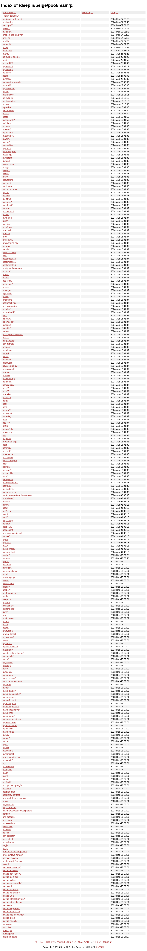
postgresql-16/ (9, 265)
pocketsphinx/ (9, 303)
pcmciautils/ (8, 385)
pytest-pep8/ (9, 716)
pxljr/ (5, 255)
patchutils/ (7, 363)
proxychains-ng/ (10, 243)
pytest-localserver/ (11, 710)
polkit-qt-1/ (8, 457)
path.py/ (6, 587)
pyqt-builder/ (9, 88)
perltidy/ (6, 814)
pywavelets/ (8, 164)
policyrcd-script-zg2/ (12, 785)
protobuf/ (7, 129)
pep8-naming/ (9, 593)
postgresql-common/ (12, 268)
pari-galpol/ (8, 839)
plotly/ (5, 612)
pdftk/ (5, 401)
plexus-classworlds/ (12, 883)
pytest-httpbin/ (9, 703)
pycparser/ (8, 650)
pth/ (4, 435)
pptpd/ (6, 278)
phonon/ (6, 347)
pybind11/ (7, 643)
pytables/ (7, 73)
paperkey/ (7, 416)
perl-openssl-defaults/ (13, 334)
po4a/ (5, 801)
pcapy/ (6, 167)
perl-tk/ (6, 337)
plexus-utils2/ (9, 918)
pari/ (5, 420)
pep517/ (6, 590)
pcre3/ (6, 391)
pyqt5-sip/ (7, 155)
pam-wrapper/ (9, 151)
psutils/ (6, 249)
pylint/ (5, 776)
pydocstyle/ (8, 656)
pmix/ (5, 177)
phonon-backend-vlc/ (13, 35)
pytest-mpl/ (8, 66)
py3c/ (5, 773)
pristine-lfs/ (8, 22)
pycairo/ (6, 224)
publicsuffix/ (8, 766)
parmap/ (7, 470)
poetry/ (6, 621)
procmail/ (7, 230)
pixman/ (6, 467)
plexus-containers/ (11, 893)
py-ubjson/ (8, 133)
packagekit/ (8, 95)
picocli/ (6, 864)
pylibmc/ (7, 542)
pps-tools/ (7, 281)
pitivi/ (5, 517)
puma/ (6, 214)
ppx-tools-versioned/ (12, 533)
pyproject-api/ (9, 678)
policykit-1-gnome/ (11, 57)
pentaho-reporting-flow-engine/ (17, 495)
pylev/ (5, 669)
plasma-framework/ (12, 82)
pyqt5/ (6, 91)
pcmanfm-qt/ (9, 378)
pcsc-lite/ (7, 394)
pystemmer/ (8, 136)
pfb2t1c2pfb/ (9, 341)
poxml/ (6, 274)
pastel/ (6, 580)
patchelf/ (7, 360)
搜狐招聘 (50, 942)
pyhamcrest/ (8, 754)
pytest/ (6, 735)
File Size (86, 12)
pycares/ (7, 183)
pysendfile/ (8, 145)
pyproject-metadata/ (12, 681)
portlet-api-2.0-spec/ (12, 861)
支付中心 (39, 942)
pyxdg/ (6, 561)
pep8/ (5, 596)
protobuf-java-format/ (13, 855)
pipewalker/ (8, 322)
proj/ (5, 237)
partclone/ (7, 350)
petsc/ (5, 76)
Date (113, 12)
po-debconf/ (8, 498)
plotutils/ (7, 328)
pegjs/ (5, 845)
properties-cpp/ (10, 442)
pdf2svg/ (7, 397)
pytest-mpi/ (8, 713)
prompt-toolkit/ (9, 634)
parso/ (6, 113)
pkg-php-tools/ (9, 807)
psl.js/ (5, 848)
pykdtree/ (7, 199)
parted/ (6, 353)
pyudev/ (6, 741)
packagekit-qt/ (9, 101)
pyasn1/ (6, 28)
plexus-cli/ (7, 886)
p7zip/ (5, 426)
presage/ (7, 290)
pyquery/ (7, 684)
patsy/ (5, 508)
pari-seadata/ (9, 823)
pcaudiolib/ (8, 473)
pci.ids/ (6, 833)
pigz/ (5, 315)
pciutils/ (6, 375)
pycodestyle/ (9, 120)
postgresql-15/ (9, 262)
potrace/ (6, 271)
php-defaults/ (9, 817)
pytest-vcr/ (8, 729)
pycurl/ (6, 192)
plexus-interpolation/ (12, 902)
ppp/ (5, 60)
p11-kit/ (6, 423)
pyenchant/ (8, 751)
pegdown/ (7, 924)
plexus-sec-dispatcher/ (13, 915)
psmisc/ (6, 246)
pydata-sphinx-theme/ (13, 653)
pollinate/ (7, 789)
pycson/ (6, 208)
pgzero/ (6, 602)
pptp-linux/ (8, 284)
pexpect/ (7, 599)
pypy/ (5, 546)
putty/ (5, 47)
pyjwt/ (5, 744)
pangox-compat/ (10, 482)
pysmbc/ (7, 148)
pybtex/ (6, 536)
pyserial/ (7, 565)
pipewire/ (7, 107)
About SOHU (84, 942)
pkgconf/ (7, 325)
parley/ (6, 505)
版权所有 (99, 947)
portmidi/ (7, 448)
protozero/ (7, 432)
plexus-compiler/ (10, 889)
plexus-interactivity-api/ (14, 899)
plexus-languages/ (11, 908)
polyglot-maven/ (10, 858)
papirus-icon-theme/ (12, 19)
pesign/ (6, 555)
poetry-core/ (8, 618)
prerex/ (6, 287)
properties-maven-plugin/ (15, 851)
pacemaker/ (8, 110)
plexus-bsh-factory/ (12, 874)
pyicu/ (5, 539)
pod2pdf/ (7, 782)
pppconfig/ (8, 760)
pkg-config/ (8, 520)
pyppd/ (6, 779)
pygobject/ (8, 205)
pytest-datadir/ (9, 691)
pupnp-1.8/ (8, 429)
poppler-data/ (9, 792)
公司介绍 (96, 942)
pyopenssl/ (8, 675)
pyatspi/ (6, 640)
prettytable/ (8, 631)
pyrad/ (6, 688)
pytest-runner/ (9, 722)
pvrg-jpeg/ (7, 218)
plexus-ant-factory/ (12, 867)
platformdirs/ (9, 609)
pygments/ (8, 662)
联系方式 (71, 942)
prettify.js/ (7, 930)
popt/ (5, 445)
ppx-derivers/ (9, 454)
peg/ (5, 404)
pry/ (4, 763)
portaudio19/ (9, 312)
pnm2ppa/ (7, 227)
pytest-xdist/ (8, 732)
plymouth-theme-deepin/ (14, 798)
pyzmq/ (6, 142)
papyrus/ (7, 486)
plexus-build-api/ (10, 877)
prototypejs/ (8, 934)
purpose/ (7, 79)
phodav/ (6, 126)
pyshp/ (6, 54)
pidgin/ (6, 331)
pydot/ (6, 659)
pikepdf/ (6, 170)
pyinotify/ (7, 665)
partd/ (5, 574)
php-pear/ (7, 820)
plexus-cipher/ (9, 880)
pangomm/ (8, 479)
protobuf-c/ (8, 240)
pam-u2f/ (7, 410)
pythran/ (6, 161)
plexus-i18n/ (8, 896)
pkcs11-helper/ (10, 460)
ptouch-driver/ (9, 252)
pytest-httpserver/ (11, 706)
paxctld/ (6, 372)
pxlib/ (5, 221)
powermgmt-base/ (11, 757)
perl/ (5, 407)
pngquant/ (7, 300)
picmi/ (5, 514)
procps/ (6, 233)
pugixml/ (7, 438)
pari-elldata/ (8, 842)
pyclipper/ (7, 186)
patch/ (6, 356)
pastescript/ (8, 583)
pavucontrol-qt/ (10, 366)
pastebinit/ (8, 826)
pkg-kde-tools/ (9, 492)
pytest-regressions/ (12, 719)
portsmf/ (6, 451)
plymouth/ (7, 293)
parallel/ (6, 502)
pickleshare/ (8, 606)
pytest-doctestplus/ (12, 694)
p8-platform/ (8, 489)
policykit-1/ (8, 98)
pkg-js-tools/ (8, 804)
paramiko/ (7, 568)
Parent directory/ (10, 16)
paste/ (6, 117)
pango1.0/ (7, 413)
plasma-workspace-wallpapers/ (18, 811)
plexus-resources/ (11, 911)
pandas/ (6, 558)
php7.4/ (6, 38)
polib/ (5, 624)
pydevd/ (6, 195)
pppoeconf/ (8, 530)
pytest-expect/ (9, 697)
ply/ (4, 615)
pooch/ (6, 628)
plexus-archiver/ (10, 870)
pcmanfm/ (7, 382)
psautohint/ (8, 180)
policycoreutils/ (10, 306)
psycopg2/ (8, 25)
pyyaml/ (6, 139)
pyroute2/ (7, 51)
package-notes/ (10, 937)
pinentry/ (7, 319)
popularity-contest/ (11, 795)
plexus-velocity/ (10, 921)
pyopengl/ (7, 672)
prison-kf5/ (8, 63)
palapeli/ (7, 85)
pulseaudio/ (8, 211)
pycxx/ (6, 747)
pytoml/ (6, 738)
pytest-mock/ (9, 549)
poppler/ (6, 309)
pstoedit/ (7, 44)
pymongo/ (7, 32)
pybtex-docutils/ (10, 647)
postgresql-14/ (9, 259)
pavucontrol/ (8, 369)
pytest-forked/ (9, 700)
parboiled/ (7, 927)
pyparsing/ (8, 69)
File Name (8, 12)
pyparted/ (7, 202)
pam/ (5, 476)
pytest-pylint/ (9, 552)
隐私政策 (107, 942)
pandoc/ (6, 104)
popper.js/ (7, 527)
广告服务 (61, 942)
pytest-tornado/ (10, 725)
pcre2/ (6, 388)
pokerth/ (6, 524)
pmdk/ (6, 296)
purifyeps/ (7, 769)
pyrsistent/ (8, 158)
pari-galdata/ (9, 836)
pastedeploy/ (9, 577)
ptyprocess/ (8, 637)
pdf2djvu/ (7, 511)
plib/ (5, 464)
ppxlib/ (6, 41)
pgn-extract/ (8, 344)
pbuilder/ (7, 829)
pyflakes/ (7, 123)
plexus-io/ (7, 905)
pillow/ (6, 173)
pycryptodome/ (10, 189)
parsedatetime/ (10, 571)
